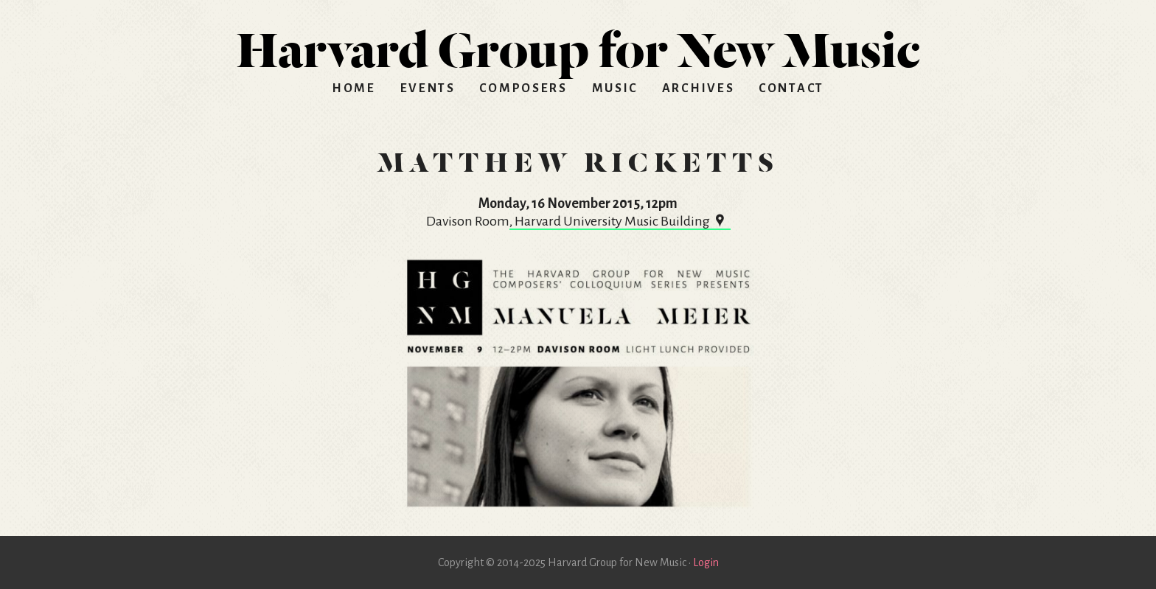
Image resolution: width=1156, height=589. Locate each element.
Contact (791, 88)
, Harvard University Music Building (620, 221)
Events (428, 88)
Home (354, 88)
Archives (698, 88)
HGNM (578, 44)
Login (706, 562)
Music (615, 88)
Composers (523, 88)
